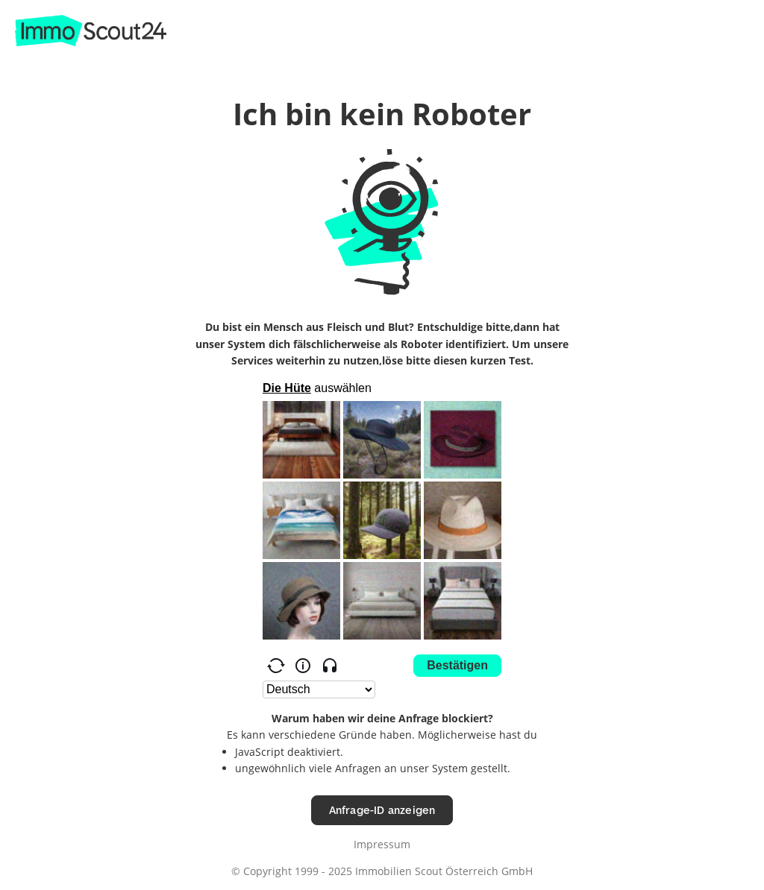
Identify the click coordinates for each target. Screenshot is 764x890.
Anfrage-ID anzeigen (382, 810)
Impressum (382, 844)
